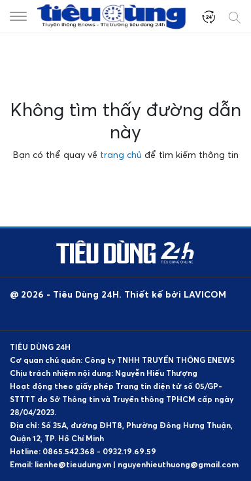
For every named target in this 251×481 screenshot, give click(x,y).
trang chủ (121, 154)
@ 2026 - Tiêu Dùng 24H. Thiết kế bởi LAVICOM (118, 294)
